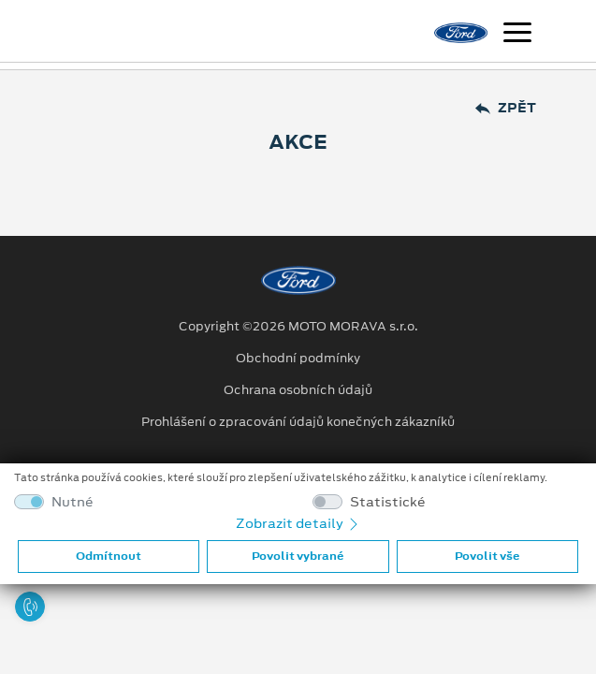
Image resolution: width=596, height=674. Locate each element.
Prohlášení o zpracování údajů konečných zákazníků (298, 422)
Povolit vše (487, 556)
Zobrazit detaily (298, 523)
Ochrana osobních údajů (298, 390)
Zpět (505, 108)
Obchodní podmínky (298, 358)
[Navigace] (517, 34)
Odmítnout (108, 556)
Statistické (388, 502)
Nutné (72, 502)
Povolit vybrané (297, 556)
